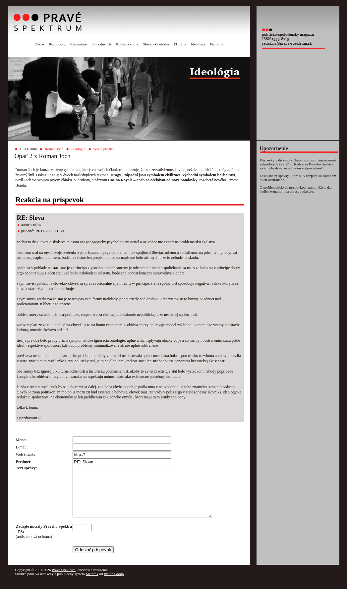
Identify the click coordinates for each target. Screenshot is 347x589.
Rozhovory (57, 44)
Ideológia (198, 44)
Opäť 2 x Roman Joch (43, 155)
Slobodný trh (101, 44)
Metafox (92, 584)
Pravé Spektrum (64, 580)
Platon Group (114, 584)
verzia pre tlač (103, 149)
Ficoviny (216, 44)
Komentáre (78, 44)
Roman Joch (54, 149)
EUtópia (180, 44)
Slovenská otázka (156, 44)
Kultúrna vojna (127, 44)
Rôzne (39, 44)
